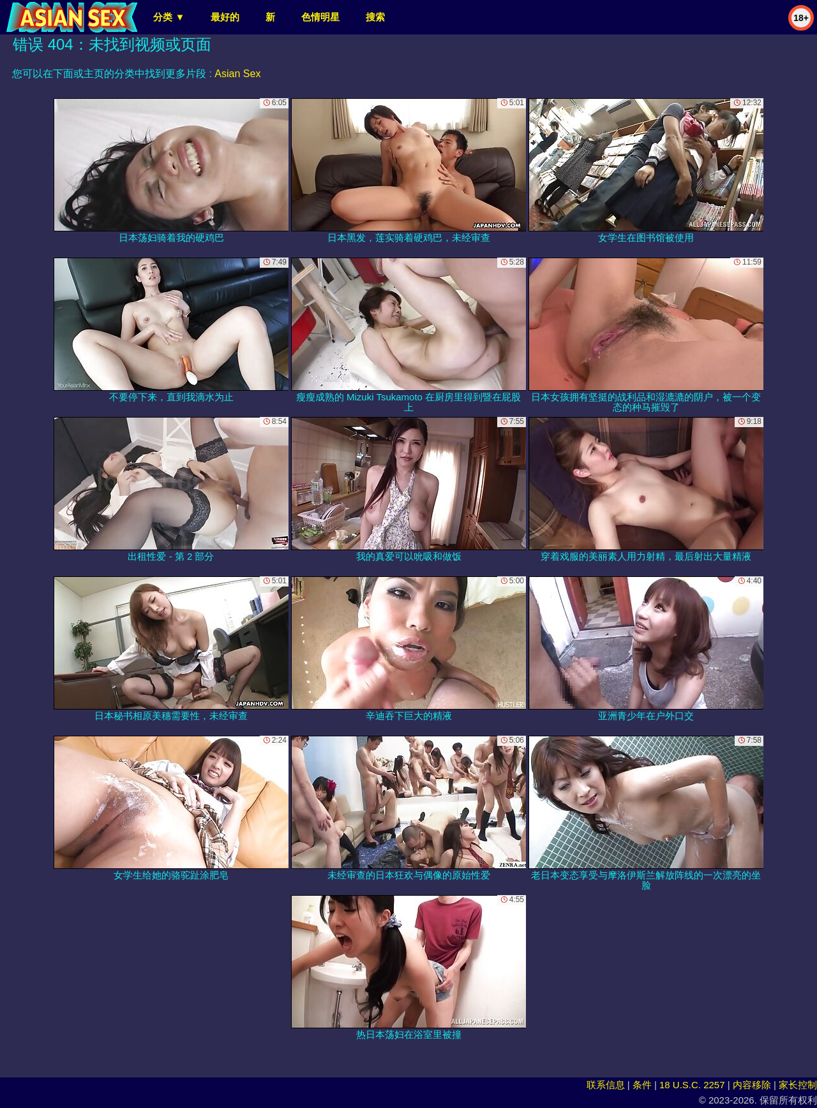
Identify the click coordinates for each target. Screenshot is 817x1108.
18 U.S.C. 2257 (692, 1084)
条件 (642, 1084)
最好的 (225, 16)
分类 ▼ (168, 16)
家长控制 (798, 1084)
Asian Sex (237, 73)
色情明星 (320, 16)
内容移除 (752, 1084)
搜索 (375, 16)
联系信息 (606, 1084)
